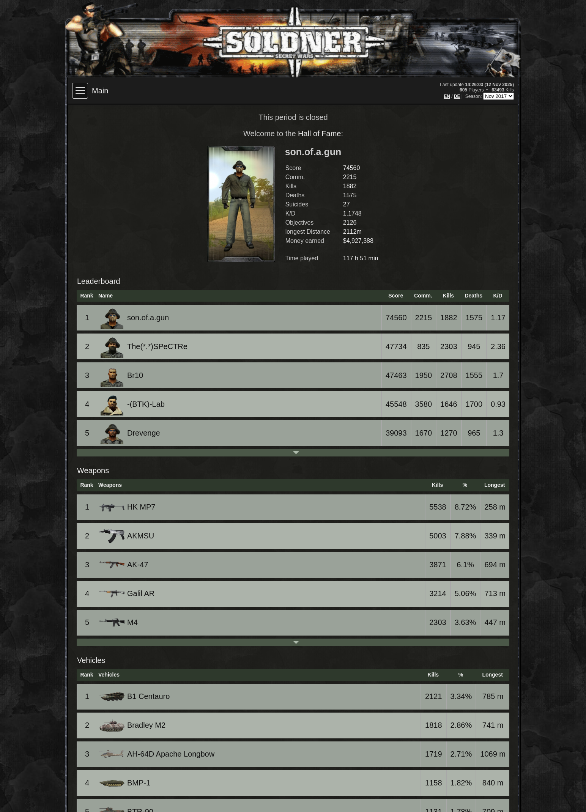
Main (100, 91)
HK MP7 (128, 507)
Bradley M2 (133, 725)
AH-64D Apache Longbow (157, 754)
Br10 (122, 375)
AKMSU (127, 536)
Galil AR (127, 593)
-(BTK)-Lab (133, 404)
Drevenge (130, 433)
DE (457, 96)
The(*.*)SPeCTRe (144, 346)
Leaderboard (98, 281)
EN (447, 96)
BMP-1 (125, 783)
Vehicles (91, 660)
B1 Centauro (135, 696)
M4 (119, 622)
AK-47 (124, 564)
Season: (474, 96)
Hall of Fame (319, 133)
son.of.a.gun (135, 317)
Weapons (93, 470)
